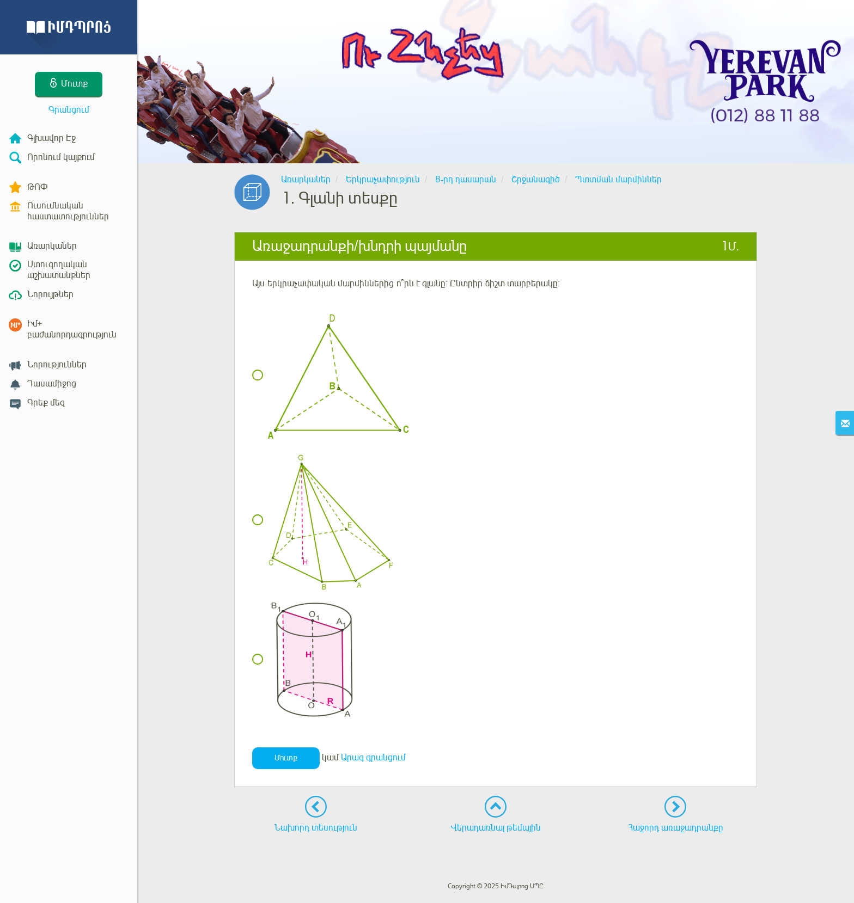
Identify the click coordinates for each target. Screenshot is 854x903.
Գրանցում (68, 110)
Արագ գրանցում (373, 757)
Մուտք (285, 758)
